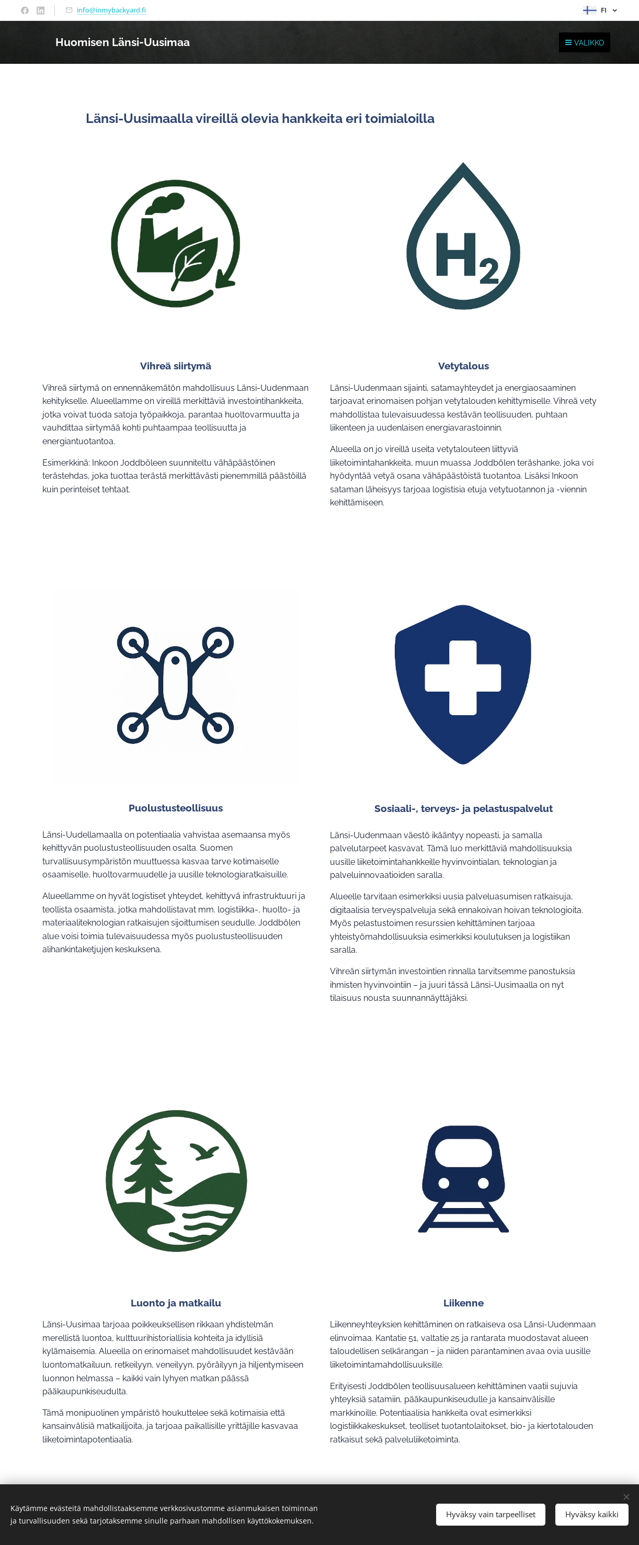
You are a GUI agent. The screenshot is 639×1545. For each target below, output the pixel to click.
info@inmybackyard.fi (111, 10)
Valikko (584, 43)
